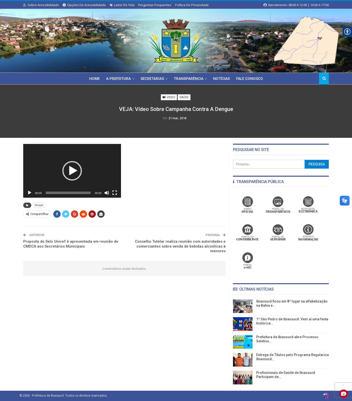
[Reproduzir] (29, 192)
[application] (72, 171)
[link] (176, 40)
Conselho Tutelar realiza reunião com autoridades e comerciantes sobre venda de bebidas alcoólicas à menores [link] (180, 246)
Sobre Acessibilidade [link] (41, 5)
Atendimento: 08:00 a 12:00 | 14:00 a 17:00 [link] (296, 5)
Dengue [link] (39, 205)
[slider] (68, 193)
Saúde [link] (184, 97)
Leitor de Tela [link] (122, 5)
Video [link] (169, 97)
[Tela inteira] (114, 192)
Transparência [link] (189, 78)
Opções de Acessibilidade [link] (84, 5)
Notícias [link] (222, 78)
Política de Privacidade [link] (192, 5)
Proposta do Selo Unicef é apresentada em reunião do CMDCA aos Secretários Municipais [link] (70, 244)
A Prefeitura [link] (117, 78)
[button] (72, 171)
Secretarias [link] (152, 78)
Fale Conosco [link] (251, 78)
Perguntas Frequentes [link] (154, 5)
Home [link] (92, 78)
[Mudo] (106, 192)
